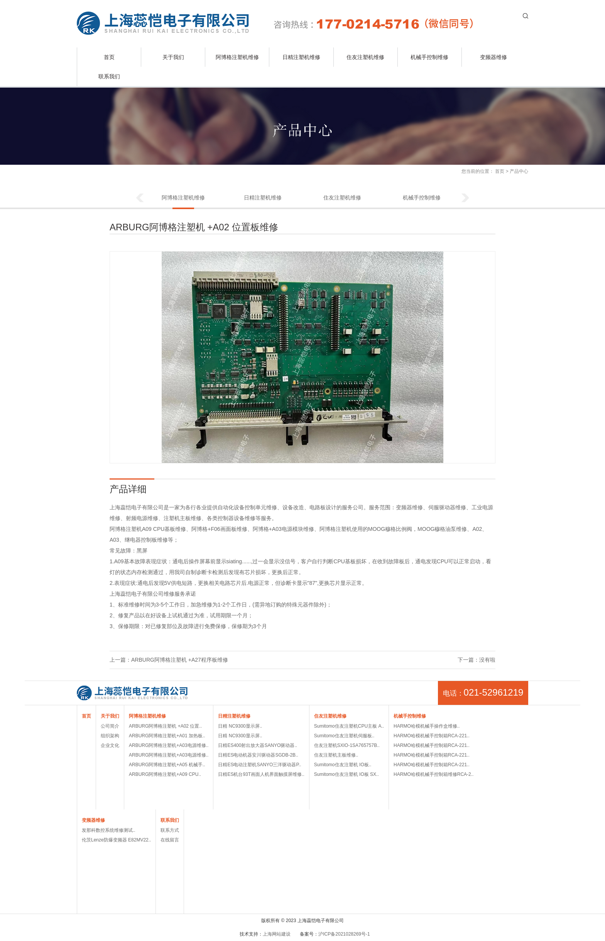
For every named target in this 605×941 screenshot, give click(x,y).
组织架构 (110, 735)
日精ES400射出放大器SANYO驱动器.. (257, 745)
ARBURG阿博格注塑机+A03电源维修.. (168, 745)
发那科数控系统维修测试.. (108, 830)
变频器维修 (493, 57)
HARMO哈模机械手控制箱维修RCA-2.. (433, 774)
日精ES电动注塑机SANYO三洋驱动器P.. (259, 764)
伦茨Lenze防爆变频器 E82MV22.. (116, 840)
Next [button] (465, 198)
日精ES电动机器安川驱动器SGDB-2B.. (258, 755)
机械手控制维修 (429, 57)
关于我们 (173, 57)
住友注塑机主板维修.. (336, 755)
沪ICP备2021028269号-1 (344, 934)
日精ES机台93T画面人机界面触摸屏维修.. (261, 774)
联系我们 (109, 76)
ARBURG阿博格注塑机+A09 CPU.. (165, 774)
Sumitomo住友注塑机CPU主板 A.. (349, 726)
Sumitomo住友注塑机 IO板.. (343, 764)
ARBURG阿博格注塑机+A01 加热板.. (167, 735)
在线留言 (170, 840)
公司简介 (110, 726)
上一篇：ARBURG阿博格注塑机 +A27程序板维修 (169, 660)
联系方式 (170, 830)
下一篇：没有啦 (476, 660)
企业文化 (110, 745)
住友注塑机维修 (365, 57)
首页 (109, 57)
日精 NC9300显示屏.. (240, 726)
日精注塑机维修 (301, 57)
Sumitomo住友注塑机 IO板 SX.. (346, 774)
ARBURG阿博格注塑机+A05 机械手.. (167, 764)
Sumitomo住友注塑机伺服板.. (344, 735)
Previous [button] (140, 198)
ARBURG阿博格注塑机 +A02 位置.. (165, 726)
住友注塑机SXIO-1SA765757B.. (347, 745)
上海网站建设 (277, 934)
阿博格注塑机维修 (237, 57)
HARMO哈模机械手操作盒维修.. (427, 726)
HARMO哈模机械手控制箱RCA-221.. (432, 735)
